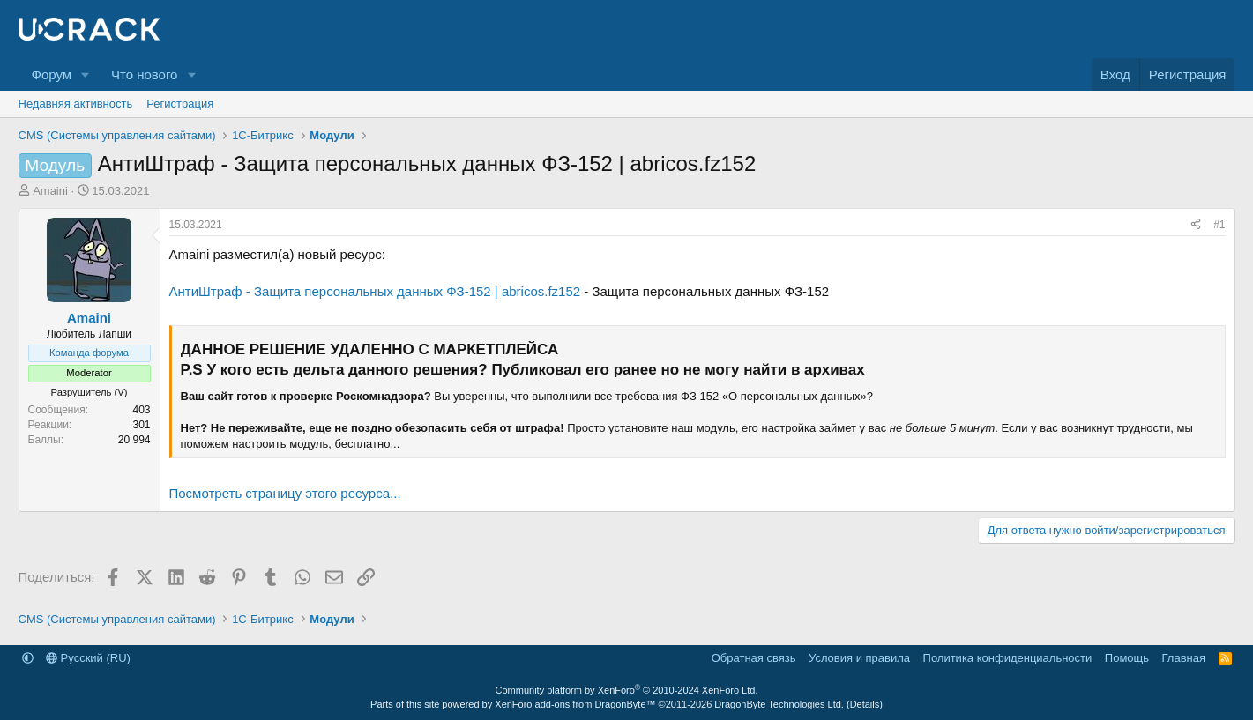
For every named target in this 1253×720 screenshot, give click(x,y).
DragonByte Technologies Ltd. (779, 704)
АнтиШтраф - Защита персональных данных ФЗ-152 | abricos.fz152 (375, 291)
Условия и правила (859, 657)
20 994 (134, 440)
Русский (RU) (88, 657)
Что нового (144, 74)
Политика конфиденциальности (1008, 657)
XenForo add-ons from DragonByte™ (575, 704)
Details (865, 704)
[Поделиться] (1195, 225)
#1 (1219, 225)
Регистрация (179, 103)
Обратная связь (754, 657)
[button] (85, 74)
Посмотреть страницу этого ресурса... (285, 493)
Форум (52, 74)
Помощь (1127, 657)
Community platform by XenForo (627, 690)
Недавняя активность (76, 103)
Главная (1183, 657)
